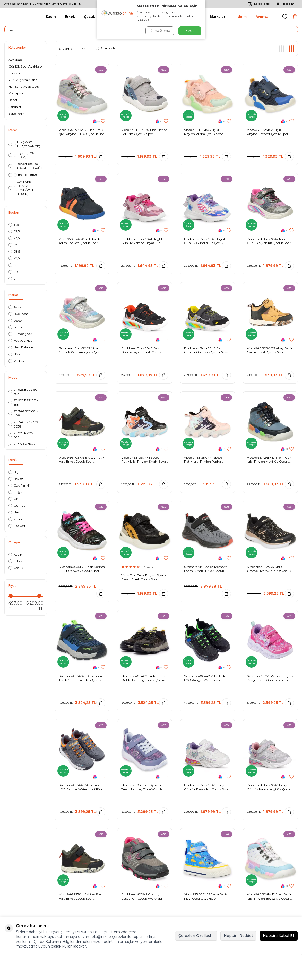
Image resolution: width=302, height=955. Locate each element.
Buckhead (18, 314)
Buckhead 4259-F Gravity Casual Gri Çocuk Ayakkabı (141, 896)
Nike (14, 354)
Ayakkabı (15, 60)
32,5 (14, 231)
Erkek (70, 17)
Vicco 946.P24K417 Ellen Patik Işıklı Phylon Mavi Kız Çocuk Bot (269, 460)
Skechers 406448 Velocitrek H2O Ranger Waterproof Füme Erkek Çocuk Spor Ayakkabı (82, 787)
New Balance (20, 347)
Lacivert (16, 526)
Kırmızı (16, 519)
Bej (13, 472)
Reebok (16, 361)
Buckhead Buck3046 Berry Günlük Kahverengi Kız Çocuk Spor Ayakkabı (269, 787)
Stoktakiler (106, 48)
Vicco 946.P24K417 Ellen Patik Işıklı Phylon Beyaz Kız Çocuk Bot (269, 896)
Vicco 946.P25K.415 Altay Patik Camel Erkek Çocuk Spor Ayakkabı (269, 350)
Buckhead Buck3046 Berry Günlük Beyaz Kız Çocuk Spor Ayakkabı (206, 787)
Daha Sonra (160, 30)
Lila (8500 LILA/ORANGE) (24, 144)
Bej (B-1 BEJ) (22, 175)
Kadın (51, 17)
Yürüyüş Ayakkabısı (23, 80)
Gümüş (16, 505)
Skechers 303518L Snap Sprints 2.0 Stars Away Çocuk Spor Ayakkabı (82, 569)
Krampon (15, 93)
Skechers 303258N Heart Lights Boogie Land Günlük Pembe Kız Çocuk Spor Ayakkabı (270, 678)
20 (13, 272)
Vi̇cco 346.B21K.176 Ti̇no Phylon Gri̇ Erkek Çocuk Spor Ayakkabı (144, 132)
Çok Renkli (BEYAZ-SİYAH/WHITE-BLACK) (23, 188)
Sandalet (14, 107)
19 (12, 265)
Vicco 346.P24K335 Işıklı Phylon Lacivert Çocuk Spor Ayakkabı (267, 132)
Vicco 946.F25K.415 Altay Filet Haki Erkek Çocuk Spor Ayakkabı (80, 896)
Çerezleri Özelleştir (196, 935)
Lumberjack (20, 334)
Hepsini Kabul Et (278, 935)
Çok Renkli (19, 485)
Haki (14, 512)
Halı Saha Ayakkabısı (23, 86)
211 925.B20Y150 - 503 (23, 392)
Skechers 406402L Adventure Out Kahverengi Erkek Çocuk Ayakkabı (143, 678)
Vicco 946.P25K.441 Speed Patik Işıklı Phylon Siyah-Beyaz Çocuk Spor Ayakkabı (144, 460)
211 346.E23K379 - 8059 (24, 424)
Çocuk (89, 17)
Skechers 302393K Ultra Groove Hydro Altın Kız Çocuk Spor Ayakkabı (269, 569)
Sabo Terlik (16, 113)
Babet (13, 100)
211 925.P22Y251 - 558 (23, 402)
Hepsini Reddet (238, 935)
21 (12, 278)
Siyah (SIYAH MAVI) (22, 155)
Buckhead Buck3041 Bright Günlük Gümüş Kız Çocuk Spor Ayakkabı (204, 241)
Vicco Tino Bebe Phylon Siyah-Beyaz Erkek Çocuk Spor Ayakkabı (143, 577)
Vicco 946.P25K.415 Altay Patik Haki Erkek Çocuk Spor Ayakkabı (81, 460)
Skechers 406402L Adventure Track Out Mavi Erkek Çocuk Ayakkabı (81, 678)
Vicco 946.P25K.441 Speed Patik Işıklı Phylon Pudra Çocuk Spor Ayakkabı (203, 460)
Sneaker (14, 73)
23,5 (14, 238)
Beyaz (15, 479)
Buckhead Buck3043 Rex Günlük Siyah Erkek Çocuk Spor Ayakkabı (141, 350)
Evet (189, 30)
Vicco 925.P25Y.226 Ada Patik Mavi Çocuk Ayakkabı (206, 896)
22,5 (14, 258)
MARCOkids (20, 340)
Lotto (15, 327)
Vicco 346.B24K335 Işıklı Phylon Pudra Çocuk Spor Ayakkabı (203, 132)
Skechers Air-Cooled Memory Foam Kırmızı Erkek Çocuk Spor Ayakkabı (205, 569)
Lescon (16, 320)
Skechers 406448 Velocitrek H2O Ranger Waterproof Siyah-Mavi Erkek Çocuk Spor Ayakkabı (206, 678)
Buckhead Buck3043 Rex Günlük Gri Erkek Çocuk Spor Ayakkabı (206, 350)
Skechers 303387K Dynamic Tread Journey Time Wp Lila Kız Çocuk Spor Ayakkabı (142, 787)
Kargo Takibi (258, 4)
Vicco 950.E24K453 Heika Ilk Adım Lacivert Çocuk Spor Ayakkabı (79, 241)
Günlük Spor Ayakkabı (25, 66)
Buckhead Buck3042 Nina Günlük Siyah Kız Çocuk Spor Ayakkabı (269, 241)
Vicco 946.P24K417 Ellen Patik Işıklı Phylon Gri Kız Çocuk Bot (81, 132)
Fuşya (15, 492)
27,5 (13, 245)
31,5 (13, 225)
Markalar (217, 17)
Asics (14, 307)
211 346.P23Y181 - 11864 (23, 413)
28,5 (14, 251)
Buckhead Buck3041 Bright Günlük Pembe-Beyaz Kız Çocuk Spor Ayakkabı (141, 241)
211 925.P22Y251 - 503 (23, 435)
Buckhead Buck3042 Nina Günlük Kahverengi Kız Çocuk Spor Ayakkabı (81, 350)
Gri (13, 499)
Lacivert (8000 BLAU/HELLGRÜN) (25, 166)
